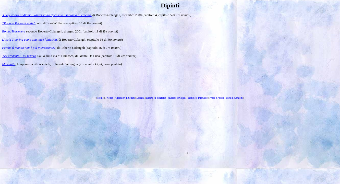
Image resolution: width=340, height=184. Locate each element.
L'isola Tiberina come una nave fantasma (29, 39)
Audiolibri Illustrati (125, 97)
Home (101, 97)
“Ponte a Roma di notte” (18, 23)
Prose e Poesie (216, 97)
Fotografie (160, 97)
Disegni (140, 97)
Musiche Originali (177, 97)
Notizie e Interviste (198, 97)
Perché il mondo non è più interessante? (28, 48)
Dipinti (149, 97)
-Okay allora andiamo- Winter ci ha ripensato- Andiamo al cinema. (47, 15)
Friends (109, 97)
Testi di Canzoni (234, 97)
